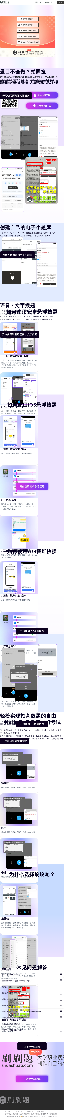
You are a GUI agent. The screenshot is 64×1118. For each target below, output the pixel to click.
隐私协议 (40, 1111)
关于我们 (8, 1111)
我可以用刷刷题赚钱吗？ (11, 1024)
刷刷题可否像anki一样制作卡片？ (14, 987)
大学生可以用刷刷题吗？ (11, 974)
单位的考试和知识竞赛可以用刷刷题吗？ (17, 981)
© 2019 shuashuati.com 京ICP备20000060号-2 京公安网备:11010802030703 (31, 1116)
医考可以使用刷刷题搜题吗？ (13, 1030)
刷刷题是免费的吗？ (9, 1005)
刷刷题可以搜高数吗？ (10, 993)
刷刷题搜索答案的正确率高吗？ (13, 1018)
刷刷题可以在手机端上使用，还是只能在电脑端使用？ (22, 1011)
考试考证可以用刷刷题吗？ (12, 999)
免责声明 (19, 1111)
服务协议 (30, 1111)
